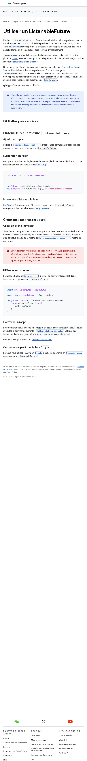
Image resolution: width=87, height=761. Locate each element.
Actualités (7, 755)
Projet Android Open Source (15, 751)
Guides (64, 21)
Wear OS (63, 740)
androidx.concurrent (42, 339)
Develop (8, 11)
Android (6, 738)
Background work (46, 11)
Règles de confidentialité (41, 755)
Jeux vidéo (35, 735)
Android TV (64, 753)
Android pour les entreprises (15, 742)
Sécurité (6, 747)
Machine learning (38, 740)
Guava (15, 58)
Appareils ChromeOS (68, 744)
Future (15, 46)
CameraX (66, 67)
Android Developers (11, 21)
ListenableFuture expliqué (25, 61)
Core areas (24, 11)
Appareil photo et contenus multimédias (42, 749)
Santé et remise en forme (42, 744)
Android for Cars (66, 748)
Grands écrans (65, 735)
